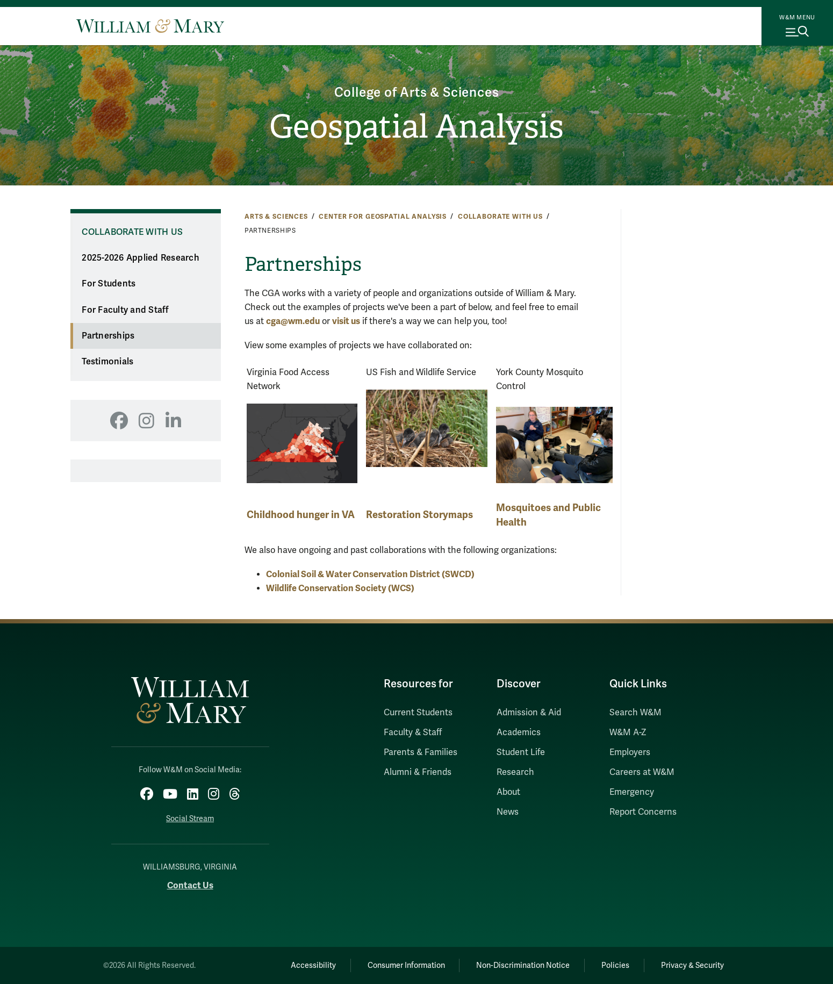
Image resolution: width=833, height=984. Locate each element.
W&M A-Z (628, 732)
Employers (629, 752)
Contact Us (190, 885)
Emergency (631, 792)
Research (515, 772)
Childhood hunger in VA (301, 514)
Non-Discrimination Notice (523, 965)
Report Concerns (643, 812)
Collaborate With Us (500, 216)
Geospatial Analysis (416, 126)
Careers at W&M (641, 772)
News (508, 812)
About (508, 792)
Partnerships (108, 336)
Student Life (521, 752)
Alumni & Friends (417, 772)
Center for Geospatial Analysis (383, 216)
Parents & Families (420, 752)
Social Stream (190, 818)
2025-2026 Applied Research (140, 258)
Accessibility (313, 965)
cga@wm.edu (293, 321)
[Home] (150, 25)
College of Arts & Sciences (416, 92)
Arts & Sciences (276, 216)
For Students (108, 283)
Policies (615, 965)
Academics (519, 732)
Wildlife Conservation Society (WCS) (340, 588)
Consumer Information (406, 965)
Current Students (418, 712)
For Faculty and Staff (125, 310)
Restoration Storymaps (419, 514)
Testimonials (107, 361)
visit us (346, 321)
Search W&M (635, 712)
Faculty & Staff (413, 732)
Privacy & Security (692, 965)
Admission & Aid (529, 712)
